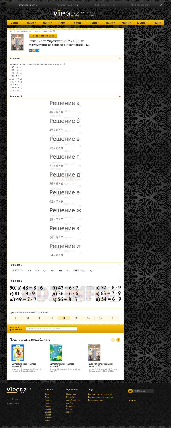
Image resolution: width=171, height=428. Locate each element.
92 (64, 318)
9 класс (125, 22)
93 (76, 318)
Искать (160, 5)
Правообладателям (95, 400)
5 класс (61, 22)
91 (52, 318)
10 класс (141, 22)
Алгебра (69, 403)
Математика (26, 31)
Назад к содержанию (43, 35)
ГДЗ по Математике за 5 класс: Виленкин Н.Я (23, 365)
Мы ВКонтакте (137, 391)
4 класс (46, 22)
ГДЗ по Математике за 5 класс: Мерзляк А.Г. (62, 365)
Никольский (36, 31)
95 (100, 318)
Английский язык (73, 400)
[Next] (113, 318)
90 (40, 318)
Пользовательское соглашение (100, 394)
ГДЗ (11, 31)
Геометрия (70, 406)
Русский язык (71, 397)
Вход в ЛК (132, 400)
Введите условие (140, 4)
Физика (69, 408)
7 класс (93, 22)
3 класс (30, 22)
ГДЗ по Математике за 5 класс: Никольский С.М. (100, 365)
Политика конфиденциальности (100, 397)
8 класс (109, 22)
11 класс (157, 22)
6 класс (77, 22)
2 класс (14, 22)
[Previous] (15, 318)
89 (27, 318)
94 (88, 318)
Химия (68, 411)
